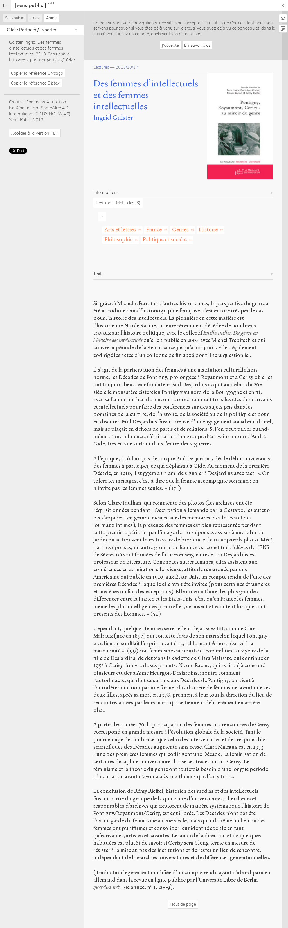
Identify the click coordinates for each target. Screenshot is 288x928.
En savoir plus (197, 45)
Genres (180, 229)
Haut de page (183, 904)
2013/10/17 (127, 67)
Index (34, 17)
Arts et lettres (120, 229)
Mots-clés (128, 202)
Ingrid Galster (113, 118)
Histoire (208, 229)
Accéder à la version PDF (34, 133)
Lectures (101, 67)
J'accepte (170, 45)
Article (51, 17)
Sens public (14, 17)
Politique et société (165, 239)
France (154, 229)
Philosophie (118, 239)
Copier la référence (37, 73)
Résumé (103, 202)
